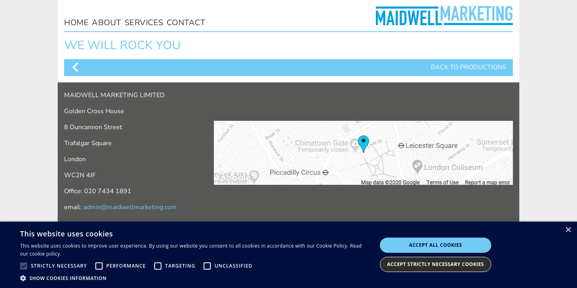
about (106, 22)
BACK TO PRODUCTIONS (288, 67)
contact (186, 22)
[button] (193, 278)
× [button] (568, 230)
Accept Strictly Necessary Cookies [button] (435, 264)
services (144, 22)
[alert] (288, 255)
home (76, 22)
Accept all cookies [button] (435, 245)
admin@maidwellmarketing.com (130, 207)
